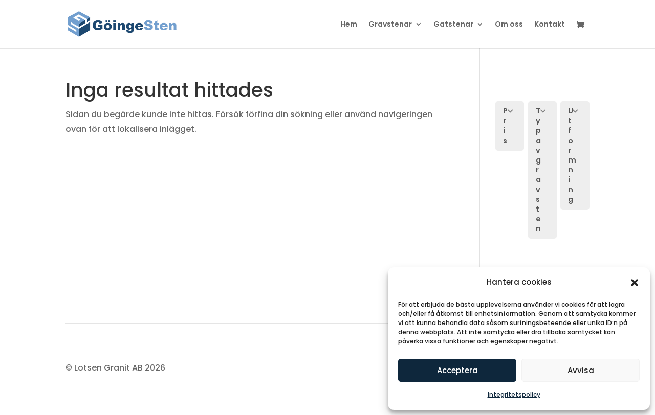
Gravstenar (390, 24)
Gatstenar (453, 24)
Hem (348, 24)
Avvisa (580, 370)
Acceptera (457, 370)
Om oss (509, 24)
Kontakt (549, 24)
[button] (634, 283)
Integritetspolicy (514, 394)
